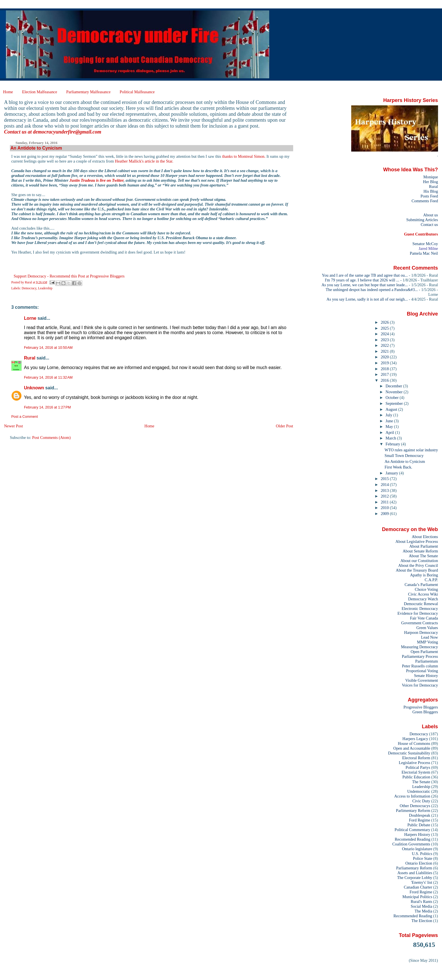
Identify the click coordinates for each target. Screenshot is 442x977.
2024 (385, 334)
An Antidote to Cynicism (404, 461)
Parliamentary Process (420, 656)
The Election (422, 920)
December (394, 386)
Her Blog (430, 181)
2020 (385, 357)
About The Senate (423, 556)
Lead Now (429, 637)
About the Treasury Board (417, 570)
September (395, 403)
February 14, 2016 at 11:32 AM (48, 377)
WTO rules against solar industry (411, 450)
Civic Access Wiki (423, 594)
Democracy (29, 288)
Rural (29, 358)
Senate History (426, 675)
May (390, 426)
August (392, 409)
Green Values (427, 627)
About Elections (425, 536)
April (390, 432)
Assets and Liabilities (414, 873)
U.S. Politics (422, 853)
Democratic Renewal (421, 603)
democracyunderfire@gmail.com (67, 132)
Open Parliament (424, 651)
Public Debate (418, 825)
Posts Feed (429, 196)
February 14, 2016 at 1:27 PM (47, 407)
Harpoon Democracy (421, 632)
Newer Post (13, 426)
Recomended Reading (412, 839)
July (389, 415)
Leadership (45, 288)
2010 (385, 507)
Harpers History (417, 834)
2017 (385, 374)
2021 (385, 351)
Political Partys (418, 767)
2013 (385, 490)
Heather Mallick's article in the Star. (144, 161)
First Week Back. (398, 467)
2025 (385, 328)
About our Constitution (419, 560)
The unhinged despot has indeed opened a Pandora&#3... (372, 289)
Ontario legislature (417, 849)
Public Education (416, 777)
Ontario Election (418, 863)
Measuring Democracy (419, 647)
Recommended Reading (413, 916)
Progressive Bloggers (420, 707)
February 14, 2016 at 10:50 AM (48, 348)
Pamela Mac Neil (424, 253)
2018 (385, 369)
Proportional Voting (422, 671)
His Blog (430, 191)
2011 (385, 502)
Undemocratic (418, 791)
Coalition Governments (411, 844)
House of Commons (414, 743)
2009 (385, 513)
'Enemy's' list (421, 882)
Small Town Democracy (403, 455)
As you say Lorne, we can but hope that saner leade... (364, 285)
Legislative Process (414, 762)
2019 (385, 363)
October (393, 397)
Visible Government (421, 680)
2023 (385, 339)
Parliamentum (426, 661)
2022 (385, 345)
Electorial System (415, 772)
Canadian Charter (418, 887)
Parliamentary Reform (414, 868)
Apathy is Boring (424, 575)
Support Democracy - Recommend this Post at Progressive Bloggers (69, 276)
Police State (422, 858)
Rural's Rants (421, 901)
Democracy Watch (423, 599)
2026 (385, 322)
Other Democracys (415, 805)
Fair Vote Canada (424, 618)
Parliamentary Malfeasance (88, 92)
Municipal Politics (417, 896)
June (390, 421)
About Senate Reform (420, 551)
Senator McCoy (425, 243)
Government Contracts (419, 623)
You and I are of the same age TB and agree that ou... (365, 275)
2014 (385, 484)
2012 (385, 496)
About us (430, 215)
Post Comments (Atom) (51, 437)
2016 (385, 380)
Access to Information (412, 796)
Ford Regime (419, 820)
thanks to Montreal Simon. (244, 156)
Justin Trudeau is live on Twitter (96, 180)
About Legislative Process (416, 541)
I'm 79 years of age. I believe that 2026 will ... (362, 280)
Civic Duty (421, 801)
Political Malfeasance (137, 92)
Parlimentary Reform (413, 810)
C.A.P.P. (431, 580)
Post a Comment (24, 417)
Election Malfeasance (39, 92)
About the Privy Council (418, 565)
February (393, 444)
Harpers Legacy (415, 738)
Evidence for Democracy (417, 613)
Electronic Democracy (420, 608)
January (392, 473)
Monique (430, 177)
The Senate (421, 782)
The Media (423, 911)
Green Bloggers (425, 712)
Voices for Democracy (420, 685)
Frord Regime (421, 892)
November (395, 392)
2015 (385, 478)
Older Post (284, 426)
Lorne (30, 318)
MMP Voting (427, 642)
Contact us (429, 224)
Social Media (421, 906)
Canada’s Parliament (421, 584)
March (391, 438)
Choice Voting (426, 589)
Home (8, 92)
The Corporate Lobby (414, 877)
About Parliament (423, 546)
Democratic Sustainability (409, 753)
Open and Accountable (411, 748)
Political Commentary (412, 829)
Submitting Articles (422, 219)
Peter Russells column (420, 666)
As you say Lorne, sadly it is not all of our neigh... (367, 299)
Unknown (34, 387)
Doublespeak (419, 815)
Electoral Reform (416, 758)
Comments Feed (425, 201)
